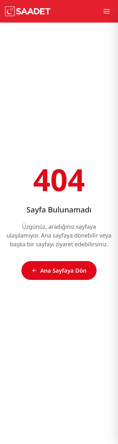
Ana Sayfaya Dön (59, 270)
